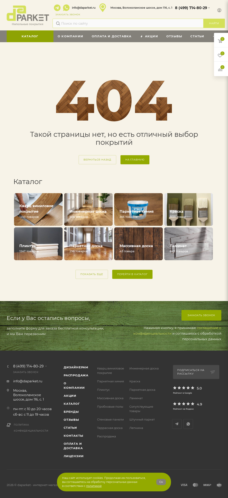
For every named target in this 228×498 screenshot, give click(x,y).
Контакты (73, 435)
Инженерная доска (144, 368)
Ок (161, 482)
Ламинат (136, 398)
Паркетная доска (142, 389)
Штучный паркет (142, 419)
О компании (74, 385)
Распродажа (106, 436)
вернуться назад (97, 159)
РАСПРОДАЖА (76, 375)
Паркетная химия (110, 381)
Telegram (57, 7)
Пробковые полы (110, 406)
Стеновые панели (110, 419)
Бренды (71, 411)
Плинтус (103, 389)
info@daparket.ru (84, 7)
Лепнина (136, 428)
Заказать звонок (201, 315)
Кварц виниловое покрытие (110, 371)
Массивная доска (110, 398)
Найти (214, 23)
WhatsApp (66, 7)
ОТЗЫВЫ (71, 419)
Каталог (72, 403)
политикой (94, 486)
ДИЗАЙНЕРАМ (76, 367)
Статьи (70, 427)
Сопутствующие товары (141, 409)
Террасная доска (110, 428)
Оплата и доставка (73, 446)
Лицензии (73, 456)
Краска (134, 381)
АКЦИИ (70, 395)
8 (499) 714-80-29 (191, 8)
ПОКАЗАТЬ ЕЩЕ (91, 274)
